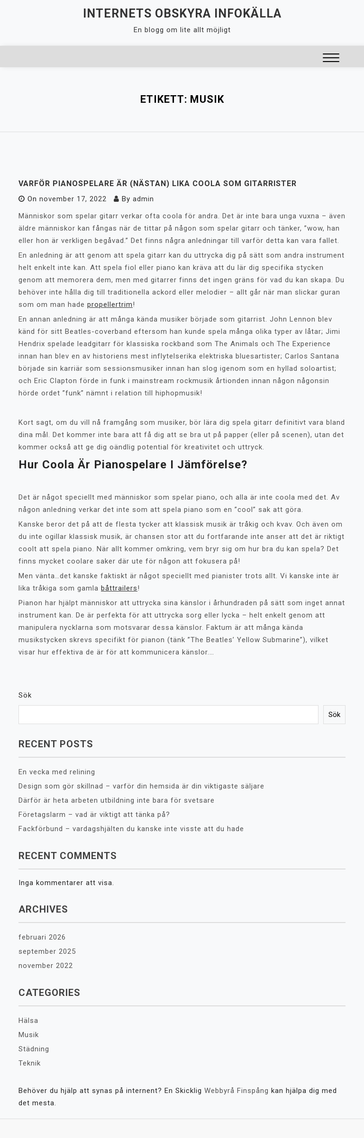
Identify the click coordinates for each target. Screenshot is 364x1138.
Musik (28, 1034)
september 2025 (47, 951)
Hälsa (28, 1020)
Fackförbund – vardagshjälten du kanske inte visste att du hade (131, 828)
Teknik (29, 1063)
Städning (33, 1049)
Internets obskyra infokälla (182, 13)
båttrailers (119, 588)
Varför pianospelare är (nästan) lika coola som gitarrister (157, 183)
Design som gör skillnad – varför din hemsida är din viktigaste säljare (141, 786)
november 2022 (45, 965)
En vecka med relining (56, 772)
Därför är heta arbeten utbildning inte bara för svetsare (116, 800)
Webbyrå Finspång (236, 1090)
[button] (331, 59)
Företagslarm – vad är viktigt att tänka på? (94, 814)
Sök (25, 695)
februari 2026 (42, 937)
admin (143, 199)
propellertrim (110, 304)
